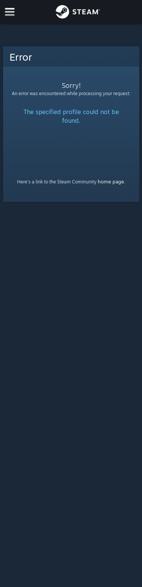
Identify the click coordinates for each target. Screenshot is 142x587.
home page (111, 181)
